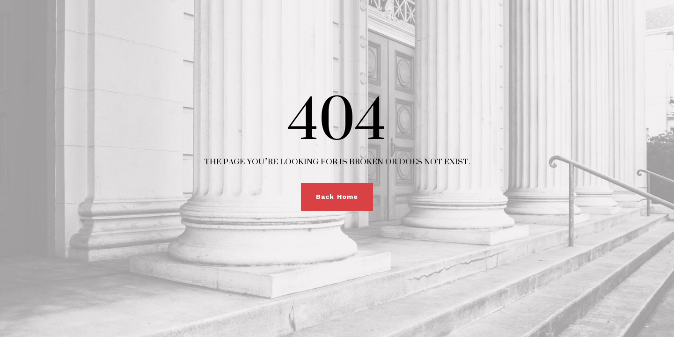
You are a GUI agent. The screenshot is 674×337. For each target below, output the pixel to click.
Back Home (337, 196)
